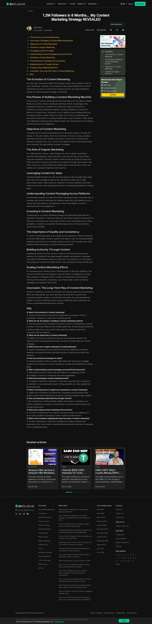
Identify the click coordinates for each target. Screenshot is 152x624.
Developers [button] (93, 4)
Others (64, 467)
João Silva (37, 27)
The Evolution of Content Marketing (44, 37)
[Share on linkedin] (20, 514)
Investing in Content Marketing (42, 57)
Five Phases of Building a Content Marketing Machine (51, 41)
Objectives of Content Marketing (43, 44)
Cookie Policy (120, 613)
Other (118, 564)
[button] (123, 4)
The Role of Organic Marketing (42, 47)
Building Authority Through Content (44, 64)
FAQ (31, 74)
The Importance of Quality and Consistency (47, 61)
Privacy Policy (109, 613)
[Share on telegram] (24, 514)
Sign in (130, 4)
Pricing (72, 4)
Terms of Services (96, 613)
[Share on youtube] (28, 514)
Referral (80, 4)
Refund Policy (132, 613)
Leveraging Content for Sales (42, 51)
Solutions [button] (51, 4)
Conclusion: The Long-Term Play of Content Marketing (52, 71)
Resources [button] (63, 4)
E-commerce (32, 467)
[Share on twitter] (16, 514)
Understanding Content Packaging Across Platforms (51, 54)
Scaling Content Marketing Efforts (44, 68)
